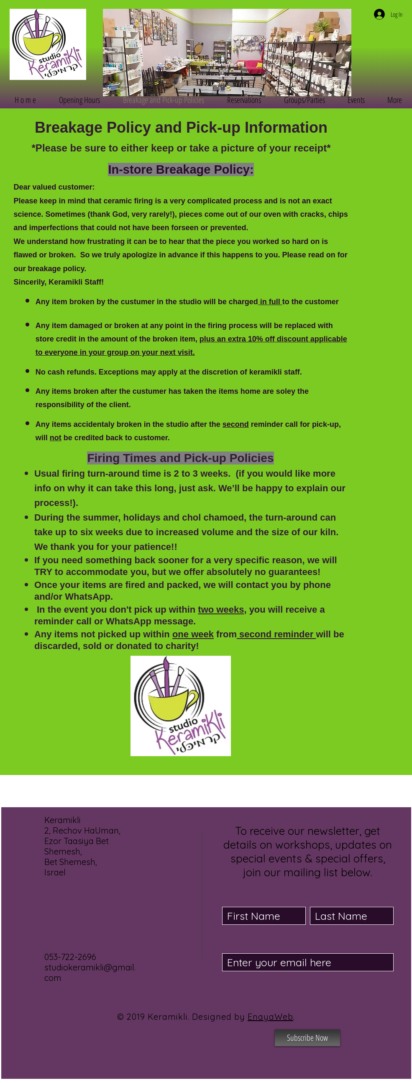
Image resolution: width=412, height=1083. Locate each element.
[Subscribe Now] (307, 1037)
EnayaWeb (270, 1016)
